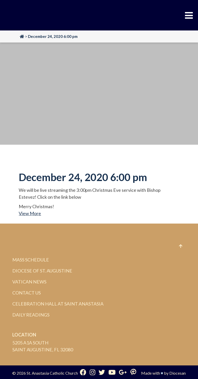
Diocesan (177, 373)
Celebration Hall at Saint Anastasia (57, 304)
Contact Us (26, 293)
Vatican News (29, 282)
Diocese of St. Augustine (42, 270)
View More (30, 213)
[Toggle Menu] (189, 15)
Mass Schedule (30, 259)
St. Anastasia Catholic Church (52, 373)
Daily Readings (30, 315)
